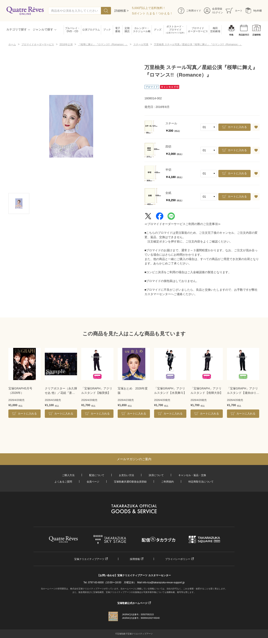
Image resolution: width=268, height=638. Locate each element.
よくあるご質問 (63, 481)
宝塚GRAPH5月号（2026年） (20, 390)
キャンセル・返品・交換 (192, 475)
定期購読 (127, 30)
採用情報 (135, 559)
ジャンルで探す (43, 29)
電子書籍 (117, 30)
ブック (107, 29)
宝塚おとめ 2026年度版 (133, 390)
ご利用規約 (167, 481)
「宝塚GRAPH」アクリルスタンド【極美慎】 (96, 390)
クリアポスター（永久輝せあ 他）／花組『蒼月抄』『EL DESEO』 (61, 391)
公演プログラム (91, 29)
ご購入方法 (68, 475)
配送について (96, 475)
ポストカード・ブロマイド (175, 29)
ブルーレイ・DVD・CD (72, 30)
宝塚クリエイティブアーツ (89, 559)
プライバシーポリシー (177, 559)
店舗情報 (256, 35)
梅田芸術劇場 (215, 30)
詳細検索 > (121, 10)
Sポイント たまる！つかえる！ (152, 13)
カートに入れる (237, 127)
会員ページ (93, 481)
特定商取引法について (201, 481)
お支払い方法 (126, 475)
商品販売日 (244, 35)
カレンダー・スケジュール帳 (142, 30)
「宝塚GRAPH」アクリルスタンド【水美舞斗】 (170, 390)
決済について (156, 475)
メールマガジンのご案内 (134, 459)
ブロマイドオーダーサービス (198, 30)
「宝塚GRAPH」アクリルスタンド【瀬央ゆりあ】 (242, 391)
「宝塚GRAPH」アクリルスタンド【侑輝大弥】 (207, 390)
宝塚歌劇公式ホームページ (132, 603)
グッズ (157, 29)
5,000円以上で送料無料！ (149, 8)
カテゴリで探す (16, 29)
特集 (231, 35)
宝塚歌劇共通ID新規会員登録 (130, 481)
